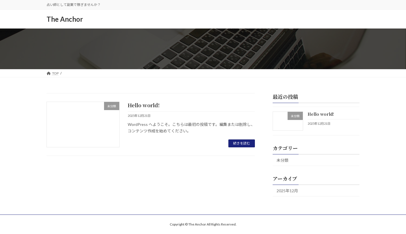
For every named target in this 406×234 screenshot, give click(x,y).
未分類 (282, 160)
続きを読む (241, 143)
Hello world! (144, 105)
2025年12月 (287, 190)
